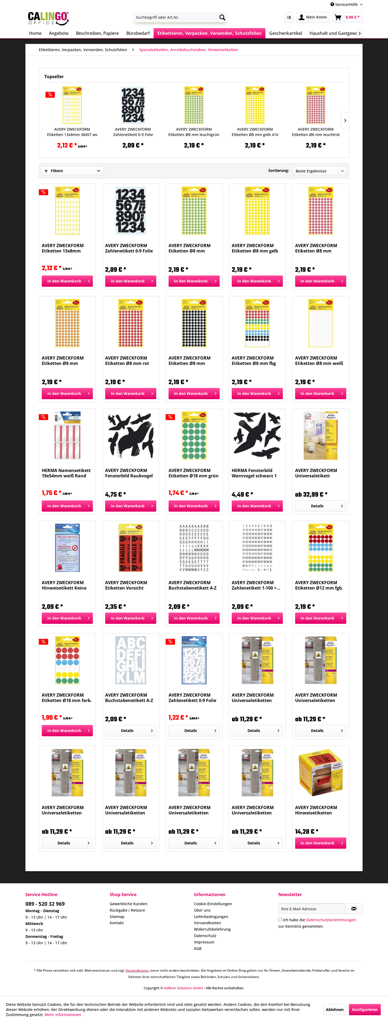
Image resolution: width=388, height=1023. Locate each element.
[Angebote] (58, 33)
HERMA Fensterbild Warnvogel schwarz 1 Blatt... (254, 473)
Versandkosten (207, 922)
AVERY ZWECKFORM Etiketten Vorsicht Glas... (126, 585)
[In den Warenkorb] (67, 281)
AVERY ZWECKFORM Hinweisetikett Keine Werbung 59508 (64, 585)
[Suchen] (222, 17)
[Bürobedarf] (138, 33)
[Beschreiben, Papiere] (97, 33)
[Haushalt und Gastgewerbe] (337, 33)
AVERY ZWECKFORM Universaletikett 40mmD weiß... (316, 473)
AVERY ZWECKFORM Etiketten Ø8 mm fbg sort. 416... (254, 360)
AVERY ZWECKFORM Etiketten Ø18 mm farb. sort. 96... (67, 697)
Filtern (54, 170)
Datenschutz (205, 935)
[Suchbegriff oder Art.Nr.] (181, 17)
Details (327, 505)
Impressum (204, 942)
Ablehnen (335, 1009)
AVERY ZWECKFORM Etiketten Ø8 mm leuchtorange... (63, 360)
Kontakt (117, 922)
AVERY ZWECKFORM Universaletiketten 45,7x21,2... (63, 810)
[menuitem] (181, 17)
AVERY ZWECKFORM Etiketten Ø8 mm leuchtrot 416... (316, 132)
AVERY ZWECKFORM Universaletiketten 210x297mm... (253, 810)
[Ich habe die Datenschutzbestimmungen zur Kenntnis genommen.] (280, 919)
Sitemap (117, 916)
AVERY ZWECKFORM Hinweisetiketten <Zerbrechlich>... (316, 810)
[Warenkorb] (347, 17)
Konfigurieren (365, 1009)
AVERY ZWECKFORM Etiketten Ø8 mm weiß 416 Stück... (319, 360)
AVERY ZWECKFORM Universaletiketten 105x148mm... (190, 810)
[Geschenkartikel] (285, 33)
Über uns (202, 910)
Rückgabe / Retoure (127, 910)
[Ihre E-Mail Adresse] (312, 908)
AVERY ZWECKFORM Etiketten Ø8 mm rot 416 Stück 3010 (127, 360)
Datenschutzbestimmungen (331, 919)
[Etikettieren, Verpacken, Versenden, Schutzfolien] (209, 33)
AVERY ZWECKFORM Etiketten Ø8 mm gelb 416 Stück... (255, 132)
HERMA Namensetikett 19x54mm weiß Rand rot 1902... (66, 473)
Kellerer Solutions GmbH (183, 988)
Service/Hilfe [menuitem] (344, 4)
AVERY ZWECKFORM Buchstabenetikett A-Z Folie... (129, 697)
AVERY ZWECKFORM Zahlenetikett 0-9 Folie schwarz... (133, 132)
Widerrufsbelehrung (212, 929)
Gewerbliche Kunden (128, 903)
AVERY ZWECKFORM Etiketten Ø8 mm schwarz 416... (190, 360)
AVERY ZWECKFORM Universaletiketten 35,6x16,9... (316, 697)
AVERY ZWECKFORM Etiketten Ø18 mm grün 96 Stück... (194, 473)
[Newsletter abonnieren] (353, 908)
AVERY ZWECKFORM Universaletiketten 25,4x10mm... (253, 697)
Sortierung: (278, 170)
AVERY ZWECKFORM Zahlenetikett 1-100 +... (256, 585)
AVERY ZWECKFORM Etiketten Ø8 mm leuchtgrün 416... (193, 132)
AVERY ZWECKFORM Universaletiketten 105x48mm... (126, 810)
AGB (197, 948)
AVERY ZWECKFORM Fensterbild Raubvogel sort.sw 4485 (129, 473)
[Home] (35, 33)
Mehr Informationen (63, 1014)
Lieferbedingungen (211, 916)
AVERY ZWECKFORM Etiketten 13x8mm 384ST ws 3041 (72, 132)
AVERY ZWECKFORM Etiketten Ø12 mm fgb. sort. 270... (319, 585)
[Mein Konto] (313, 17)
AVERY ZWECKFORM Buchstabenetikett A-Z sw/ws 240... (192, 585)
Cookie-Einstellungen (213, 903)
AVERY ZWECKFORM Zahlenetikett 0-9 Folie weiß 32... (192, 697)
